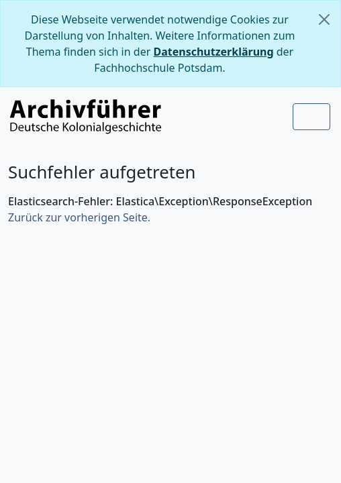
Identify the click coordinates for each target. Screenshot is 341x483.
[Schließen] (324, 19)
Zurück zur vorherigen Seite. (79, 217)
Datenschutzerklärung (213, 51)
